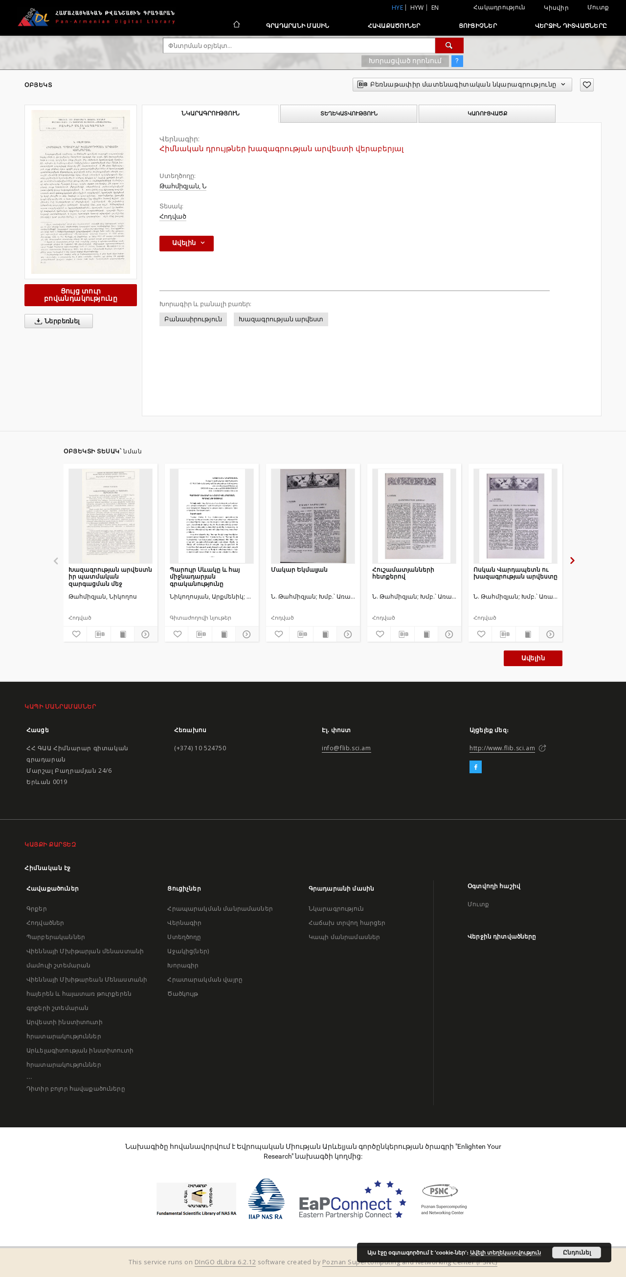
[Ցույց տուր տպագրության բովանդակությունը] (122, 634)
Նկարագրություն (336, 908)
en (435, 7)
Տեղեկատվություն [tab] (349, 113)
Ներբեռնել (55, 321)
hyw (417, 7)
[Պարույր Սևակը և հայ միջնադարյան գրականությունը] (211, 516)
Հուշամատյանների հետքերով (403, 573)
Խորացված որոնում (405, 61)
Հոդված (172, 216)
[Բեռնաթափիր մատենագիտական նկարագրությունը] (98, 634)
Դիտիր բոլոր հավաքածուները (75, 1088)
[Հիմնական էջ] (236, 25)
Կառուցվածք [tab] (487, 113)
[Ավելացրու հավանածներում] (587, 84)
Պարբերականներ (55, 937)
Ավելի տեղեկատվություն (505, 1252)
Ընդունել (577, 1252)
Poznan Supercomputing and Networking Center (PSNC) (409, 1262)
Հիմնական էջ (47, 868)
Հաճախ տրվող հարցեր (347, 923)
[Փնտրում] (449, 45)
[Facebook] (476, 767)
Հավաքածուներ (394, 26)
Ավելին (533, 658)
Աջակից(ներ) (188, 951)
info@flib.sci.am (346, 748)
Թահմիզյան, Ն (182, 186)
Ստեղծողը (184, 937)
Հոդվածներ (45, 923)
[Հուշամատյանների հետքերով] (414, 516)
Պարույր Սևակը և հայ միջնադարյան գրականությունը (205, 576)
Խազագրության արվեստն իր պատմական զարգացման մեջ (110, 576)
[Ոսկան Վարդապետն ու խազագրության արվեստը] (515, 516)
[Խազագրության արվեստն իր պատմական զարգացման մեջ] (110, 516)
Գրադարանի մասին (298, 26)
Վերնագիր (184, 923)
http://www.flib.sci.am (502, 748)
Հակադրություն (499, 7)
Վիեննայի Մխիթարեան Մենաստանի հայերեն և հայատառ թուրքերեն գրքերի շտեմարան (86, 993)
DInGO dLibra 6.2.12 (225, 1262)
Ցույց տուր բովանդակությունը (80, 294)
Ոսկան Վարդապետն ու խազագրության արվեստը (515, 573)
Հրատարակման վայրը (205, 979)
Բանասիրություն (193, 319)
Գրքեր (36, 908)
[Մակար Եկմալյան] (313, 516)
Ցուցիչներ (478, 26)
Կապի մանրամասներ (344, 937)
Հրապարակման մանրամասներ (219, 908)
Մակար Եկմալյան (299, 569)
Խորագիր (183, 965)
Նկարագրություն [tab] (210, 113)
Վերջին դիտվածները (571, 26)
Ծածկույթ (182, 993)
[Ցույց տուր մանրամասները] (144, 634)
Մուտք (598, 7)
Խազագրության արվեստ (281, 319)
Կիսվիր (556, 8)
